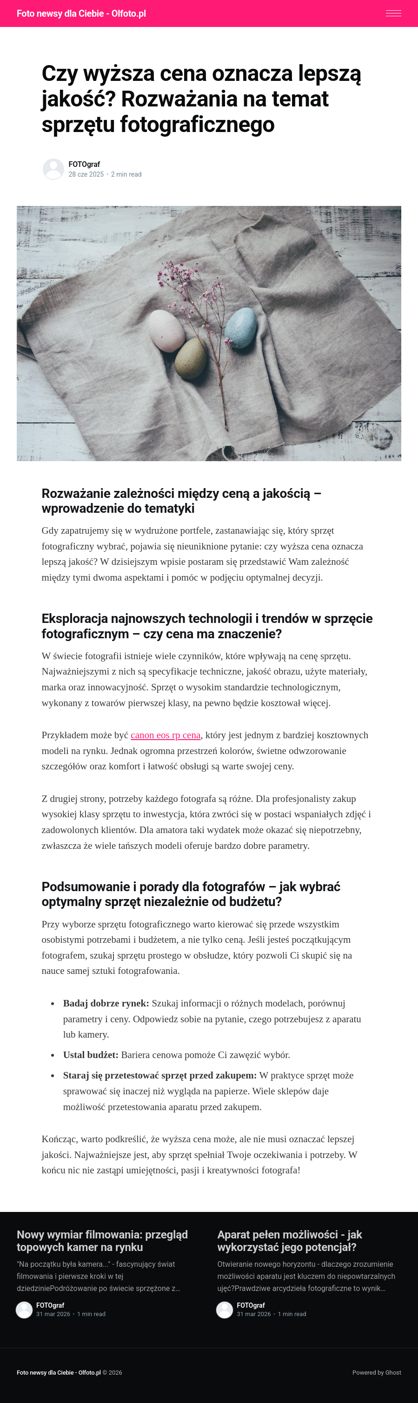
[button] (393, 13)
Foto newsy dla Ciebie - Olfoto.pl (81, 13)
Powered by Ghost (376, 1372)
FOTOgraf (84, 164)
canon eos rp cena (165, 735)
